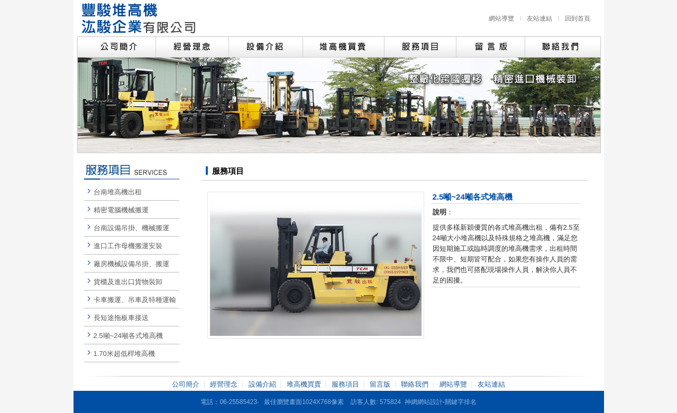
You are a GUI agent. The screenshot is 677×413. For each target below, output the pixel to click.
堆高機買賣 (304, 384)
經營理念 (223, 384)
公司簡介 (185, 384)
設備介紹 (262, 384)
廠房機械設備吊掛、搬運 (131, 264)
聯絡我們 (414, 384)
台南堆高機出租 (118, 192)
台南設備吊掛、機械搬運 (131, 228)
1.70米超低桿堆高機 (124, 354)
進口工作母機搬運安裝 (128, 246)
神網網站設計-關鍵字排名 (441, 402)
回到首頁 (577, 18)
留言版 (380, 384)
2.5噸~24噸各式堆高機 (128, 336)
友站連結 (539, 18)
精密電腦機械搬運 (121, 210)
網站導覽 (501, 18)
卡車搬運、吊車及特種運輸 (135, 300)
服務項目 (345, 384)
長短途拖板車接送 (121, 318)
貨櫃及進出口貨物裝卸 (128, 282)
